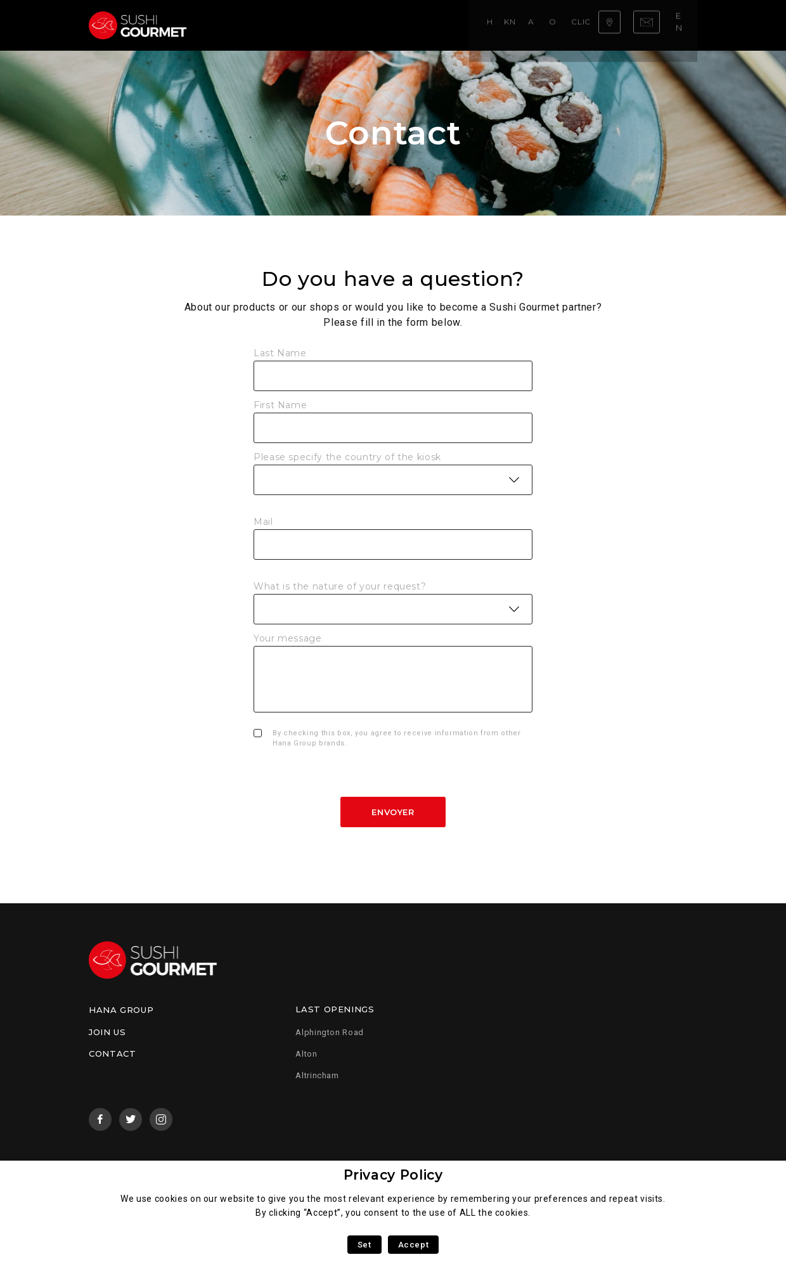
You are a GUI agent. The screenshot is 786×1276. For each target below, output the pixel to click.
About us (339, 25)
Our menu (394, 25)
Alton (306, 1054)
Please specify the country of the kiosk (347, 457)
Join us (107, 1032)
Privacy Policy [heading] (393, 1175)
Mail (263, 521)
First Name (280, 405)
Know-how (281, 25)
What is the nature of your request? (340, 586)
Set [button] (364, 1244)
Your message (288, 638)
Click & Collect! (465, 25)
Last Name (280, 353)
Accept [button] (413, 1244)
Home (232, 25)
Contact (112, 1053)
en (684, 25)
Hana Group (121, 1010)
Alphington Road (329, 1032)
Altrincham (316, 1075)
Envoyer (392, 812)
